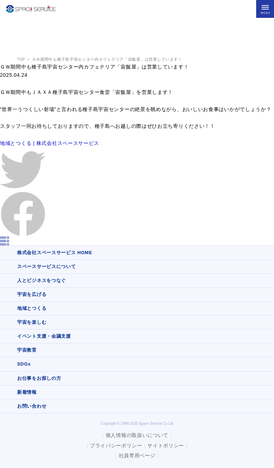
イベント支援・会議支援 (44, 336)
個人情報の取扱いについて (137, 435)
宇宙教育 (27, 350)
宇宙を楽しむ (31, 322)
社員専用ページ (137, 455)
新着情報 (27, 392)
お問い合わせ (31, 406)
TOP (21, 59)
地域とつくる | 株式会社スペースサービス (49, 143)
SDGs (24, 364)
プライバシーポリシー (116, 445)
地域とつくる (31, 308)
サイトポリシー (165, 445)
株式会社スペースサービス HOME (54, 252)
